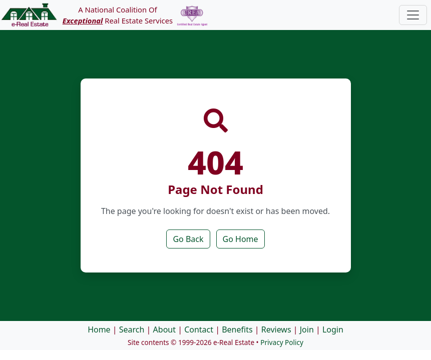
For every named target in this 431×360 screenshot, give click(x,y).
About (164, 329)
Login (332, 329)
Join (307, 329)
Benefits (237, 329)
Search (132, 329)
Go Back (188, 239)
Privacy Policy (281, 342)
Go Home (240, 239)
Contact (198, 329)
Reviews (276, 329)
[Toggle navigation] (413, 15)
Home (99, 329)
